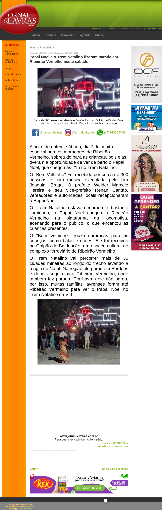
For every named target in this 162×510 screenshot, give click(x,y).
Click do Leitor (13, 74)
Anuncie (124, 28)
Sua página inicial (155, 28)
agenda (85, 35)
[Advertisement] (60, 15)
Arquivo (111, 28)
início (36, 35)
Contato (138, 28)
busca (99, 35)
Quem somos (96, 28)
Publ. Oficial (11, 80)
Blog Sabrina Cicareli (12, 87)
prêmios (50, 35)
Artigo (8, 68)
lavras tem (68, 35)
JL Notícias (12, 45)
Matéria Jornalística (11, 52)
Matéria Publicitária (11, 61)
